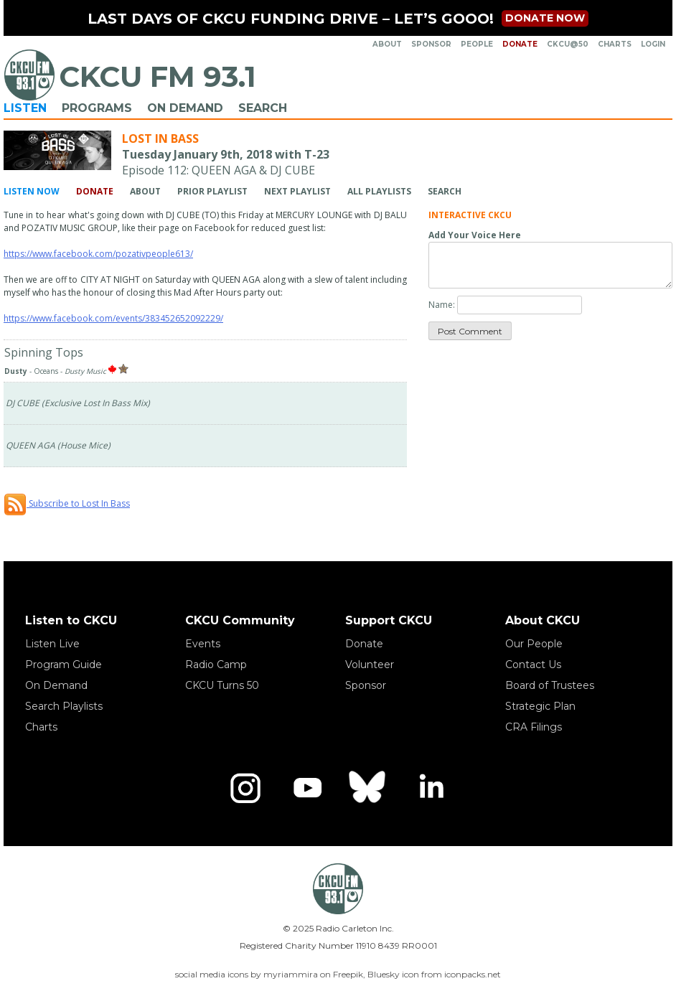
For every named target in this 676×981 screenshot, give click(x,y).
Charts (615, 44)
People (477, 44)
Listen (25, 108)
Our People (534, 643)
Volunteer (369, 664)
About (387, 44)
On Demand (185, 108)
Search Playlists (64, 706)
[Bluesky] (369, 788)
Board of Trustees (549, 685)
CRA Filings (533, 727)
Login (653, 44)
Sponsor (431, 44)
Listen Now (32, 191)
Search (262, 108)
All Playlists (379, 191)
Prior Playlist (212, 191)
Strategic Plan (540, 706)
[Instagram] (245, 788)
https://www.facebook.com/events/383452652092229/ (113, 318)
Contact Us (533, 664)
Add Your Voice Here (474, 235)
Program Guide (63, 664)
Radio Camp (216, 664)
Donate (519, 44)
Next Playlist (297, 191)
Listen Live (52, 643)
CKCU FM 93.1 (157, 76)
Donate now (545, 17)
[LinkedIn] (430, 788)
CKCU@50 (567, 44)
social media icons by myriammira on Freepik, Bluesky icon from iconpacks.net (338, 974)
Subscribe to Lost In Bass (67, 503)
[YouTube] (307, 788)
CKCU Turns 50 (222, 685)
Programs (97, 108)
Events (202, 643)
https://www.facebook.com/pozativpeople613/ (98, 254)
